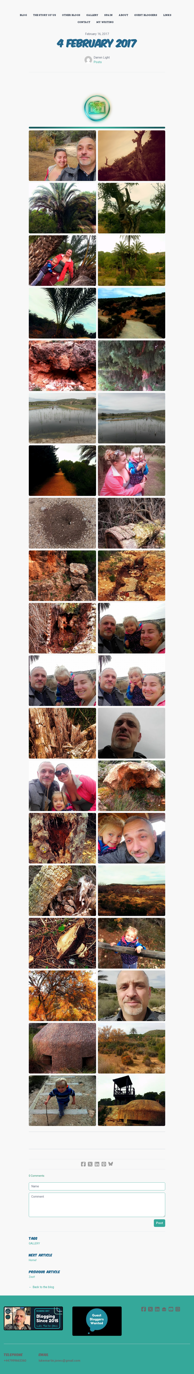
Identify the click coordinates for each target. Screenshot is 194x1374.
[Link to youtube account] (171, 1309)
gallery (34, 1243)
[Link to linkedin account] (157, 1309)
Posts (98, 62)
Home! (33, 1260)
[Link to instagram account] (177, 1309)
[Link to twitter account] (150, 1309)
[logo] (97, 6)
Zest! (32, 1276)
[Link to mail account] (164, 1309)
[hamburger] (12, 6)
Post (159, 1223)
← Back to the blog (41, 1287)
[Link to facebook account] (143, 1309)
